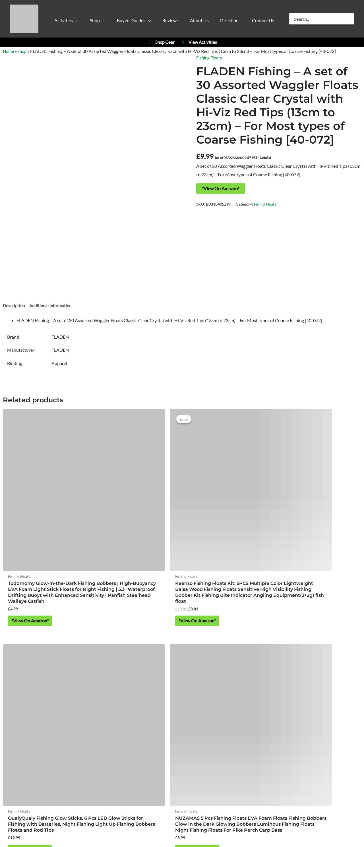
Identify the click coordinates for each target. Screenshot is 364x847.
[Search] (350, 18)
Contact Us (182, 757)
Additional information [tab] (52, 306)
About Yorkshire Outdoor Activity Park (182, 732)
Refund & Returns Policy (210, 748)
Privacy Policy (129, 748)
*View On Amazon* (220, 188)
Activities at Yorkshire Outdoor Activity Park (52, 648)
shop (23, 51)
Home (9, 51)
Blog (241, 748)
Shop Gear (161, 42)
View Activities (198, 42)
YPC (253, 648)
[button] (70, 22)
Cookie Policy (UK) (164, 748)
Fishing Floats (210, 57)
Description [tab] (14, 306)
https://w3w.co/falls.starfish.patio (182, 716)
